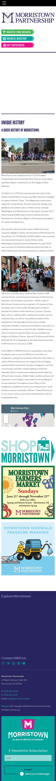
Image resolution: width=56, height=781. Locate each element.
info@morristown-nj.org (18, 698)
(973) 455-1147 (10, 695)
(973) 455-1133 (11, 691)
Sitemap (5, 706)
